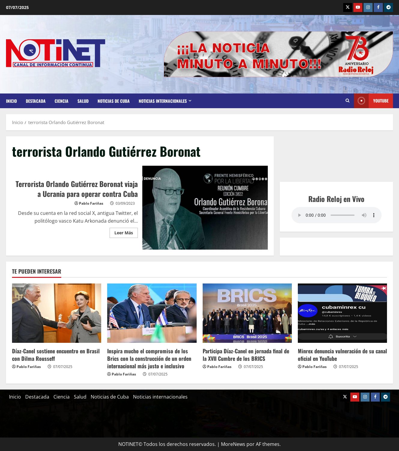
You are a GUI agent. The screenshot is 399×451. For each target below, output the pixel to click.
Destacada (36, 101)
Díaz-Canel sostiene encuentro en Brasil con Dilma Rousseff (56, 354)
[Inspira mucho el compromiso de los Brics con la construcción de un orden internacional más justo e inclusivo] (151, 313)
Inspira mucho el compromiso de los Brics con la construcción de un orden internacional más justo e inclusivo (149, 358)
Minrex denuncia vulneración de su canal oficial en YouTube (342, 354)
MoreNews (233, 444)
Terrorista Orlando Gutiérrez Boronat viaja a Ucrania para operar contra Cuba (205, 207)
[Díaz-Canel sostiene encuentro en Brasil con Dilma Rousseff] (56, 313)
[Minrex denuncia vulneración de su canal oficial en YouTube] (342, 313)
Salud (83, 101)
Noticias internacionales (163, 101)
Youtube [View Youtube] (371, 100)
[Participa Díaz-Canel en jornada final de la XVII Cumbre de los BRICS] (247, 313)
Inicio (11, 101)
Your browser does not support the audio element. (337, 215)
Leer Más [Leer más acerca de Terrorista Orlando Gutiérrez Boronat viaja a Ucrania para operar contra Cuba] (126, 232)
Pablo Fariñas (91, 203)
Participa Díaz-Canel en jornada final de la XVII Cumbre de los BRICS (246, 354)
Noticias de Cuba (114, 101)
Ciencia (61, 101)
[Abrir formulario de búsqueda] (347, 100)
